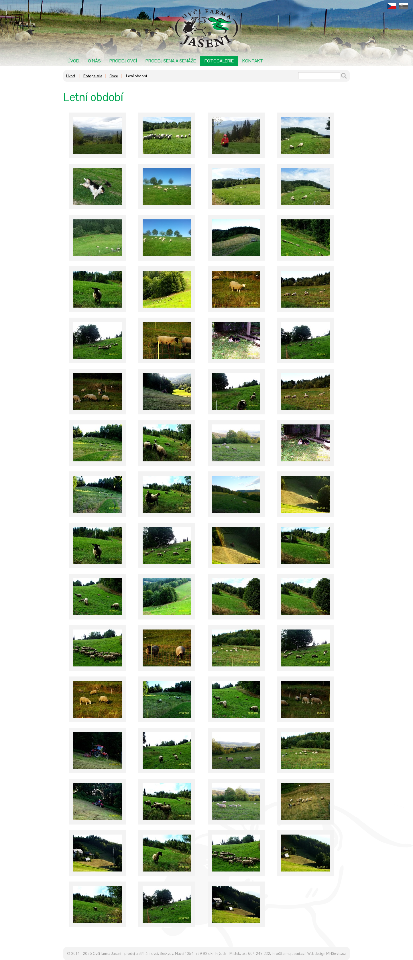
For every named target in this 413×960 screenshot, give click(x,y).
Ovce (113, 76)
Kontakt (252, 61)
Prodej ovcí (123, 61)
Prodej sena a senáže (170, 61)
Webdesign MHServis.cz (326, 953)
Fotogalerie (219, 61)
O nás (94, 61)
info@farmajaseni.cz (288, 953)
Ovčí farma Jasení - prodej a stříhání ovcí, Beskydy (133, 953)
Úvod (73, 61)
